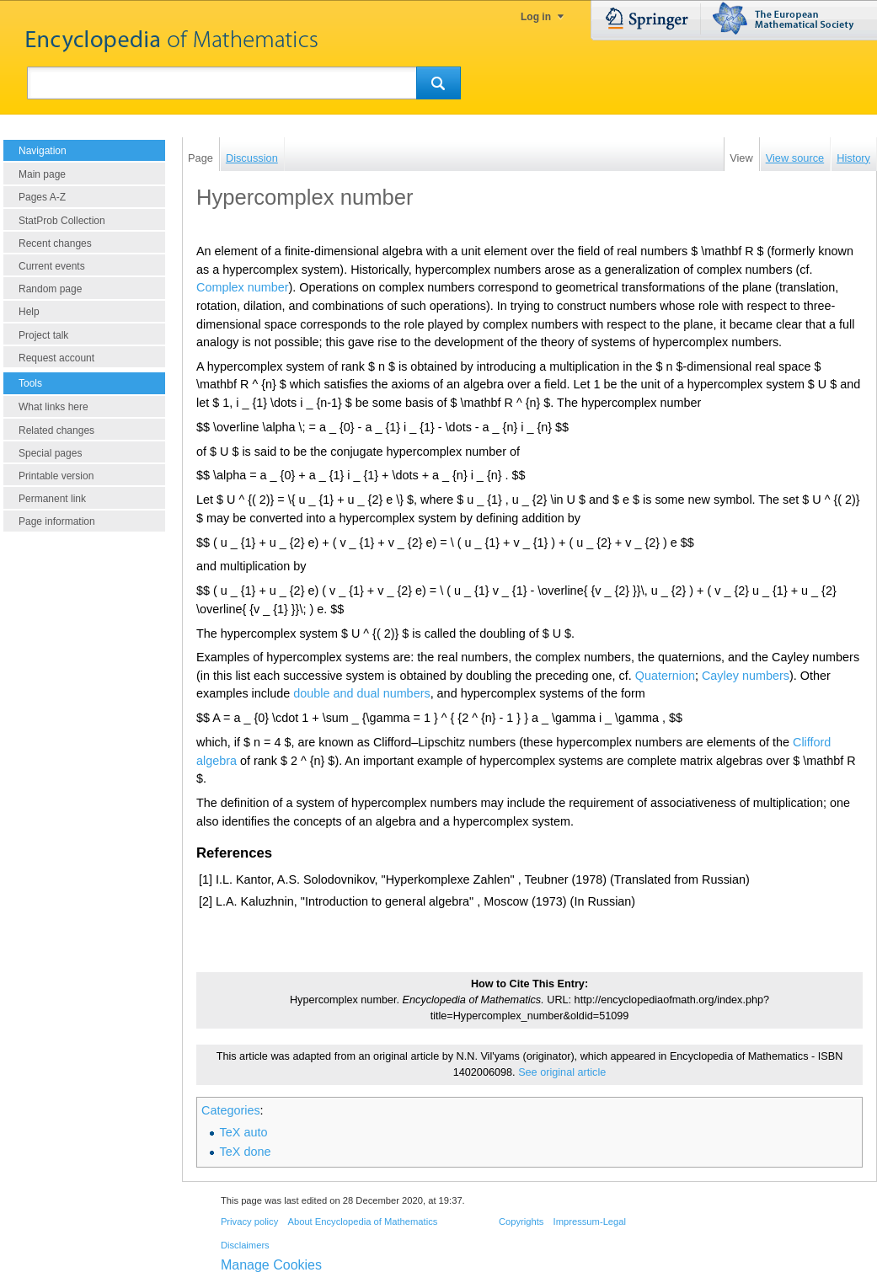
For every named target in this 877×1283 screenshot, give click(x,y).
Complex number (242, 287)
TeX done (245, 1151)
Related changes (56, 430)
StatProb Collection (62, 221)
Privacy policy (249, 1221)
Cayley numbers (745, 675)
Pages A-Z (42, 197)
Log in (536, 17)
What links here (53, 407)
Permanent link (52, 499)
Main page (42, 174)
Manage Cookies (271, 1265)
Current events (52, 266)
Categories (230, 1110)
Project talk (43, 335)
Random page (50, 289)
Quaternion (665, 675)
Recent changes (55, 243)
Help (29, 312)
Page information (57, 521)
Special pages (50, 453)
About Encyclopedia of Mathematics (362, 1221)
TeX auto (244, 1132)
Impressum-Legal (589, 1221)
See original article (562, 1072)
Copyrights (521, 1221)
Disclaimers (245, 1245)
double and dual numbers (361, 693)
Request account (56, 358)
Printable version (56, 476)
